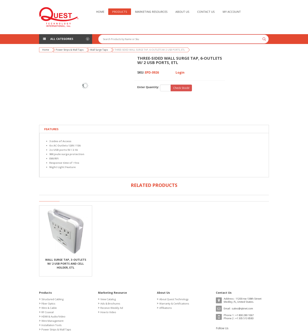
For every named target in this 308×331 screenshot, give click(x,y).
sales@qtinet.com (242, 308)
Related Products (154, 185)
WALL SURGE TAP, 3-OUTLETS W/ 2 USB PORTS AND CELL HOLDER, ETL (65, 263)
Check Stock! (181, 88)
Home (45, 49)
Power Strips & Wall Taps (69, 49)
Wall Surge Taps (99, 49)
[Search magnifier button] (264, 39)
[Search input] (181, 39)
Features (51, 129)
